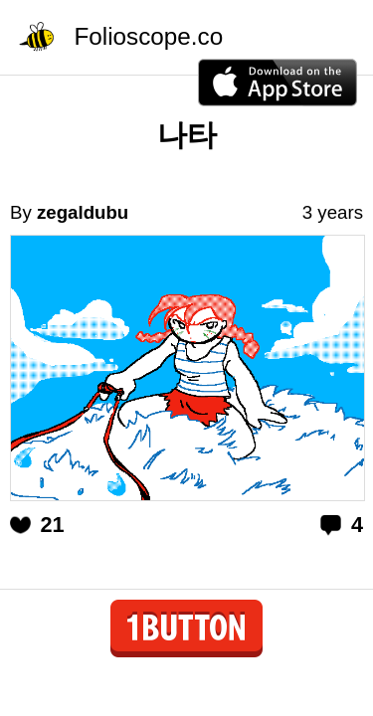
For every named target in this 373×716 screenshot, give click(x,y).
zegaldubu (82, 212)
